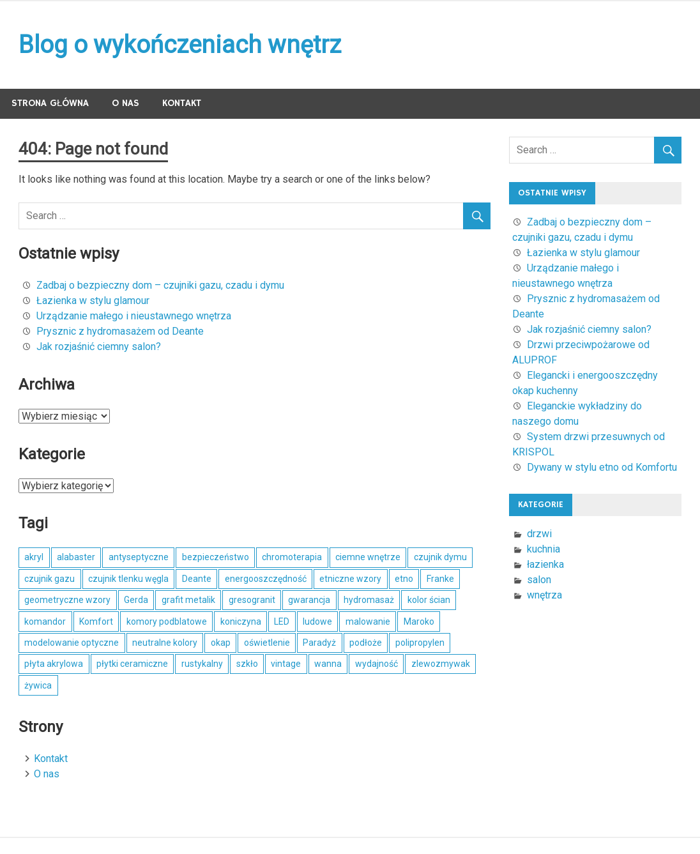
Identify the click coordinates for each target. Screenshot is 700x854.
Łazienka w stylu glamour (92, 300)
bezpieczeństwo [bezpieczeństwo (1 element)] (215, 557)
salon (539, 580)
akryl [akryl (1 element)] (33, 557)
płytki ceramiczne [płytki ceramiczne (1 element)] (132, 664)
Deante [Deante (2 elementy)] (196, 579)
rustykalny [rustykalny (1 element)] (202, 664)
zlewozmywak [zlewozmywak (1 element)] (440, 664)
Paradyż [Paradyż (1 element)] (319, 642)
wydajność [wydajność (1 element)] (376, 664)
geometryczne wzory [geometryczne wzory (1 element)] (67, 600)
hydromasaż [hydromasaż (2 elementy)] (369, 600)
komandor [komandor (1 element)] (45, 621)
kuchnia (543, 549)
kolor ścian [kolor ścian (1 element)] (428, 600)
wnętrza (544, 595)
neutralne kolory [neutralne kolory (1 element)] (164, 642)
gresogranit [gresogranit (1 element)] (252, 600)
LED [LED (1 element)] (281, 621)
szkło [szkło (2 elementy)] (247, 664)
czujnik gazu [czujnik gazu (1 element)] (49, 579)
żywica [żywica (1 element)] (38, 685)
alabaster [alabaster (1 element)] (76, 557)
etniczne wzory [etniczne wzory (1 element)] (350, 579)
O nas (125, 103)
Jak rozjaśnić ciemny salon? (98, 346)
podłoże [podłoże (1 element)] (365, 642)
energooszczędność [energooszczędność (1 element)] (266, 579)
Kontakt (181, 103)
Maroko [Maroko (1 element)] (419, 621)
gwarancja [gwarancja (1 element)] (309, 600)
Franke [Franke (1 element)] (440, 579)
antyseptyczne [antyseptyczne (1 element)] (139, 557)
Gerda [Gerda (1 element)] (136, 600)
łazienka (545, 564)
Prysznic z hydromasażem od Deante (120, 331)
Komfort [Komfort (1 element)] (96, 621)
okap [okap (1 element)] (221, 642)
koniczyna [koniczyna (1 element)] (240, 621)
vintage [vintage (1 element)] (286, 664)
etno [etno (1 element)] (404, 579)
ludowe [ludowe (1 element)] (317, 621)
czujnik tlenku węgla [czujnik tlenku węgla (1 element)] (128, 579)
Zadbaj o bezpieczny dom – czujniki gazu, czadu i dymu (160, 285)
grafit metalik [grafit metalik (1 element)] (188, 600)
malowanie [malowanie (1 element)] (368, 621)
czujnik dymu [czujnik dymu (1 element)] (440, 557)
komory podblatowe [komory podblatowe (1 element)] (166, 621)
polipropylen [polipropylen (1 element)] (420, 642)
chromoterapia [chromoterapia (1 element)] (292, 557)
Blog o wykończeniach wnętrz (180, 45)
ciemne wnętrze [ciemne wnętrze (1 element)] (367, 557)
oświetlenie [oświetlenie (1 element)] (267, 642)
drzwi (539, 534)
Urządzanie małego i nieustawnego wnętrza (133, 316)
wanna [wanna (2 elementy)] (328, 664)
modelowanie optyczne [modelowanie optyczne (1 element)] (71, 642)
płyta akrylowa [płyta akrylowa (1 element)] (53, 664)
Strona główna (50, 103)
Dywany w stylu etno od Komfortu (602, 467)
